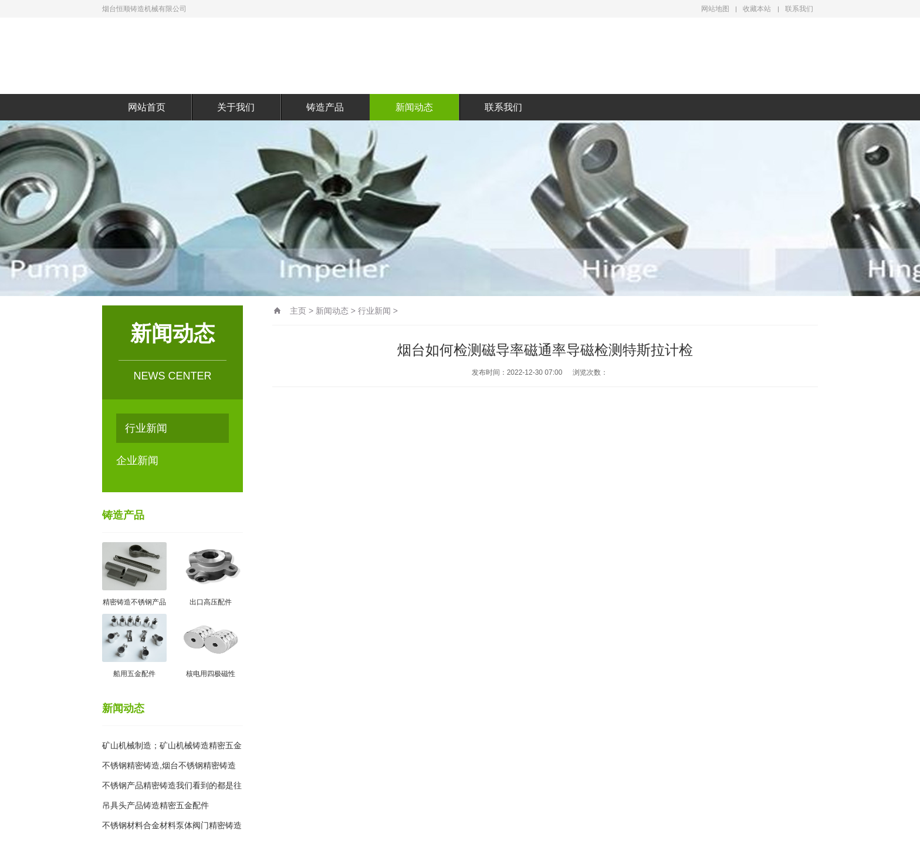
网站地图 (715, 9)
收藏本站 (757, 9)
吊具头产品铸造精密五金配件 (155, 805)
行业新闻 (146, 428)
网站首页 (146, 107)
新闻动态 (414, 107)
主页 (298, 310)
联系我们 (799, 9)
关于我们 (236, 107)
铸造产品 (325, 107)
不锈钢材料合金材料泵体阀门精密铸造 (172, 825)
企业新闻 (137, 460)
